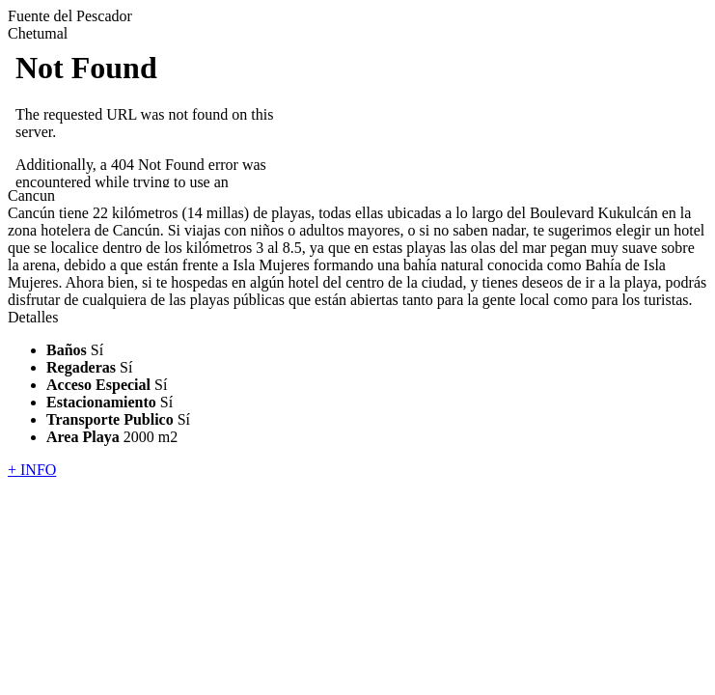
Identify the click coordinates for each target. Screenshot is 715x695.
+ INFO (32, 469)
